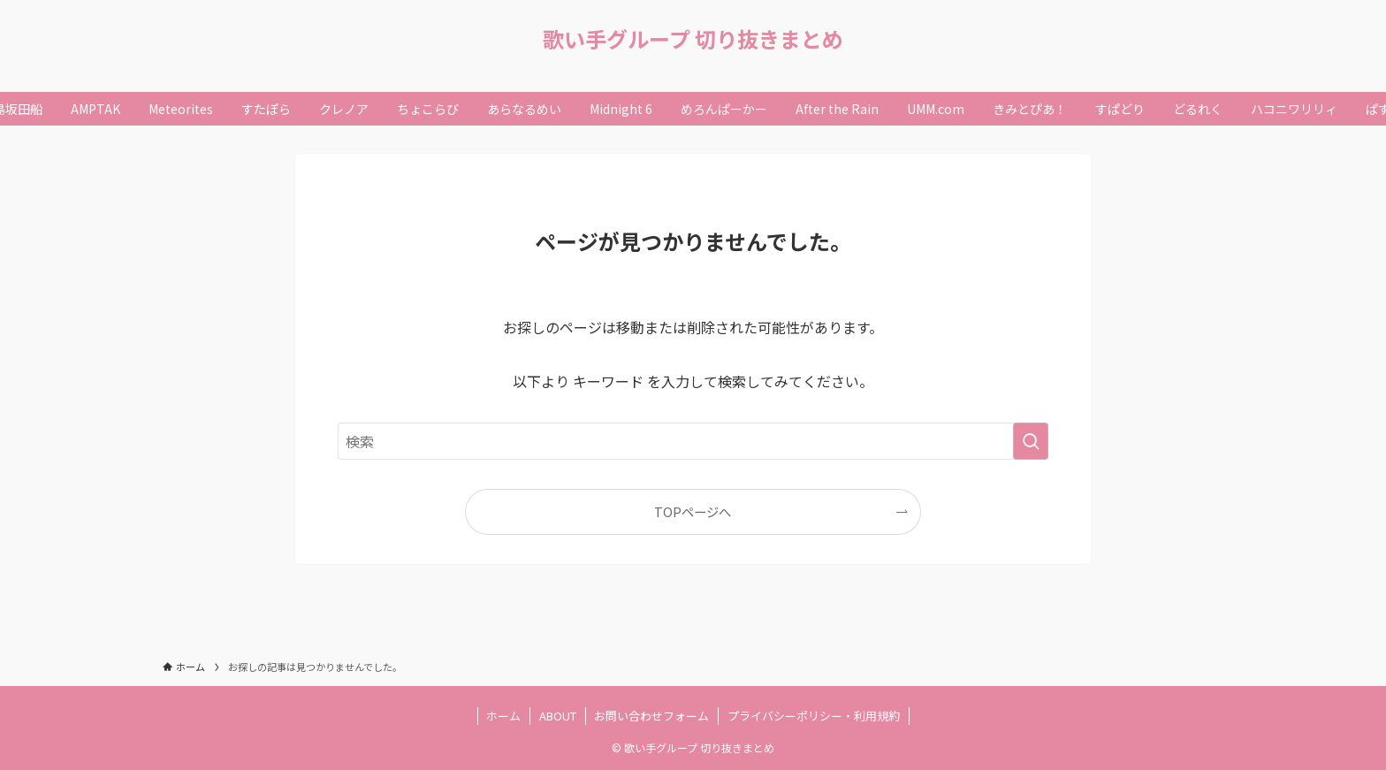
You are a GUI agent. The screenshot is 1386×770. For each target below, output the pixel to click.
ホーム (503, 715)
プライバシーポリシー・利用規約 (813, 715)
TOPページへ (692, 511)
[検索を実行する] (1030, 441)
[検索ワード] (693, 441)
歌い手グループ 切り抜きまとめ (693, 39)
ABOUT (557, 715)
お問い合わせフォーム (651, 715)
